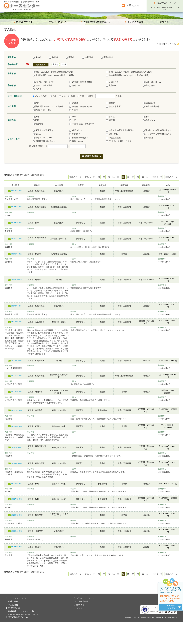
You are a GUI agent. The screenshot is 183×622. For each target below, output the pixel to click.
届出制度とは (14, 608)
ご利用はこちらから (166, 44)
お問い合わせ (133, 5)
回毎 (90, 96)
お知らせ (164, 22)
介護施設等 (149, 103)
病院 (36, 103)
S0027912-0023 (16, 499)
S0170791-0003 (16, 191)
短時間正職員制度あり (44, 141)
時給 (71, 96)
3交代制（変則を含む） (44, 82)
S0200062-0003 (16, 515)
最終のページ (171, 177)
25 (118, 177)
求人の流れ (13, 605)
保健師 (37, 57)
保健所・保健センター (80, 106)
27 (128, 177)
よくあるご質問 (135, 22)
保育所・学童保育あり (44, 130)
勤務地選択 (40, 65)
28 (133, 177)
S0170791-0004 (16, 306)
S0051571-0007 (16, 239)
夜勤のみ (111, 85)
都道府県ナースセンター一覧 (21, 611)
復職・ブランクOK (42, 138)
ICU (36, 120)
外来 (72, 117)
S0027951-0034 (16, 410)
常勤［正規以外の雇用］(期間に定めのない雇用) (129, 72)
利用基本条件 (82, 601)
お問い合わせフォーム (18, 617)
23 (109, 177)
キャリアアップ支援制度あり (157, 134)
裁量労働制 (149, 85)
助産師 (53, 57)
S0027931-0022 (16, 447)
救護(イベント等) (42, 110)
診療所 (73, 103)
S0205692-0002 (16, 376)
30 (143, 177)
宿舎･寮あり (113, 134)
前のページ (90, 177)
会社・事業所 (113, 106)
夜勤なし (38, 134)
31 (148, 177)
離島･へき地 (76, 141)
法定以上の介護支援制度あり (157, 130)
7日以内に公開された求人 (119, 141)
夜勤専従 (74, 134)
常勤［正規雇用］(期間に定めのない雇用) (53, 72)
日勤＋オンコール (152, 82)
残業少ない (75, 130)
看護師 (70, 57)
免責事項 (80, 605)
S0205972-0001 (16, 361)
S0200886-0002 (16, 392)
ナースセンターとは (17, 598)
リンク (79, 608)
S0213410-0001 (16, 223)
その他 (37, 89)
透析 (146, 117)
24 (114, 177)
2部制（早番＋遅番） (43, 85)
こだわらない (40, 96)
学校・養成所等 (151, 106)
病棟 (36, 117)
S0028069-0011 (16, 322)
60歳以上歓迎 (113, 138)
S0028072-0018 (16, 463)
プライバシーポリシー (86, 598)
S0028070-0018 (16, 426)
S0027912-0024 (16, 484)
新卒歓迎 (148, 138)
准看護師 (87, 57)
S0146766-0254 (16, 279)
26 (123, 177)
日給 (62, 96)
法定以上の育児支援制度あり (120, 130)
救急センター (150, 120)
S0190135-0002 (16, 531)
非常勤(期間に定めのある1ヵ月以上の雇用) (53, 75)
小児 (72, 120)
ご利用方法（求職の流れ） (97, 22)
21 (99, 177)
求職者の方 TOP (24, 22)
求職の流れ (13, 601)
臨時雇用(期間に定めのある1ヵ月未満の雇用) (127, 75)
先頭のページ (75, 177)
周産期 (110, 120)
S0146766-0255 (16, 254)
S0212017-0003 (16, 547)
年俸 (80, 96)
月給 (53, 96)
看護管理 (38, 124)
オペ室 (110, 117)
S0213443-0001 (16, 207)
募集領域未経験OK (79, 138)
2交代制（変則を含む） (81, 82)
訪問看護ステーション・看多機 (48, 106)
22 (104, 177)
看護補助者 (107, 57)
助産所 (110, 103)
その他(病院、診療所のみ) (82, 124)
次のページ (157, 177)
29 (138, 177)
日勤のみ (74, 85)
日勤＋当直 (112, 82)
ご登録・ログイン (58, 22)
